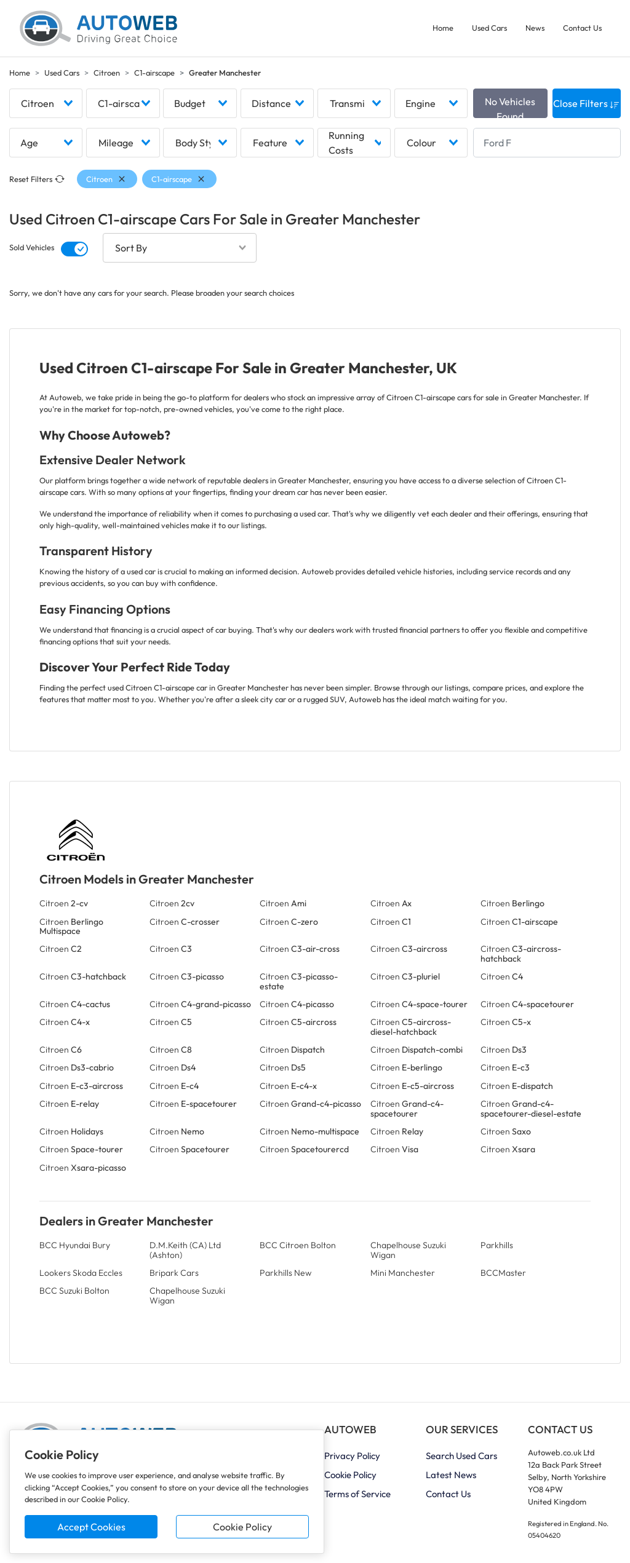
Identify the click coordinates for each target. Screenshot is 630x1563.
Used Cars (489, 28)
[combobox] (45, 103)
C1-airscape (154, 72)
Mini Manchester (402, 1272)
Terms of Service (357, 1494)
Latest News (451, 1475)
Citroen (107, 72)
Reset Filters (37, 179)
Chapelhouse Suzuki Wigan (408, 1250)
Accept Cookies (91, 1527)
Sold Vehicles (31, 247)
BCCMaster (503, 1272)
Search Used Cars (461, 1456)
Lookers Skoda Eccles (80, 1272)
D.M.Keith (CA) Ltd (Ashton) (185, 1250)
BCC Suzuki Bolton (74, 1290)
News (534, 28)
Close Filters (586, 103)
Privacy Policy (352, 1456)
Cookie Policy (242, 1527)
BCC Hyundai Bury (74, 1245)
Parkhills (496, 1245)
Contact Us (582, 28)
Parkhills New (285, 1272)
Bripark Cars (174, 1272)
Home (443, 28)
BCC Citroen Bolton (298, 1245)
